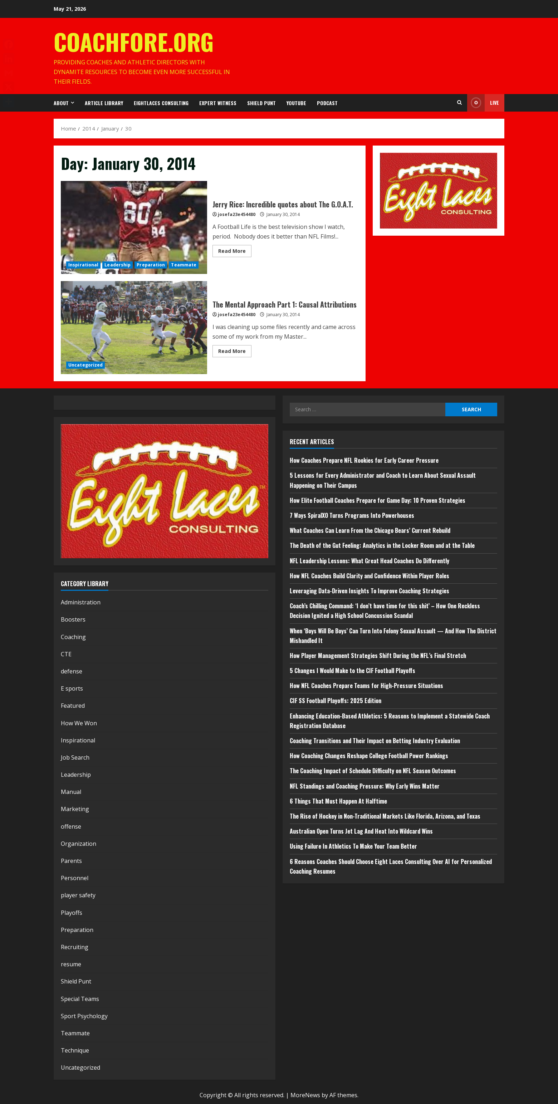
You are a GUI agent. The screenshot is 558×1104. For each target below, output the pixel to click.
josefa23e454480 (236, 214)
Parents (71, 861)
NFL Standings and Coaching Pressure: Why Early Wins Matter (365, 786)
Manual (71, 792)
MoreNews (305, 1095)
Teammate (183, 265)
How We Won (79, 723)
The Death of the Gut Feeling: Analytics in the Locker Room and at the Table (382, 545)
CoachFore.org (134, 41)
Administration (81, 602)
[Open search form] (459, 102)
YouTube (296, 103)
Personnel (74, 878)
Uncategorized (85, 365)
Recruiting (74, 947)
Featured (73, 706)
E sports (72, 688)
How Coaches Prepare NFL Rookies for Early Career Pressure (364, 460)
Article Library (104, 103)
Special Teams (80, 999)
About (61, 103)
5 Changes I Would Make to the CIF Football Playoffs (352, 670)
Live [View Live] (483, 103)
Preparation (151, 265)
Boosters (73, 619)
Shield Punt (261, 103)
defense (71, 671)
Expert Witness (217, 103)
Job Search (75, 757)
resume (71, 964)
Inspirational (83, 265)
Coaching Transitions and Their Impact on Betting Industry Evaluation (375, 740)
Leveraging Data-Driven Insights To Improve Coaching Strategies (369, 591)
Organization (78, 844)
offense (71, 826)
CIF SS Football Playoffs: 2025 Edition (335, 700)
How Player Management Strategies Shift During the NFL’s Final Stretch (378, 655)
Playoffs (71, 913)
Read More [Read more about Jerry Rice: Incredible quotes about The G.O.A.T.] (234, 252)
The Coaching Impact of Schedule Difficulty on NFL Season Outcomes (373, 770)
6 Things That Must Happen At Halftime (338, 801)
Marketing (75, 809)
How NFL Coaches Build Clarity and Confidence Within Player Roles (369, 575)
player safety (78, 895)
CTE (66, 654)
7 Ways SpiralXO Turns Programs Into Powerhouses (353, 515)
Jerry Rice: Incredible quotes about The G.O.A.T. (134, 227)
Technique (75, 1050)
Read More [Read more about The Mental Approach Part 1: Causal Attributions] (234, 352)
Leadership (117, 265)
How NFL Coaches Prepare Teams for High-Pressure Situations (366, 685)
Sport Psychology (84, 1016)
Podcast (327, 103)
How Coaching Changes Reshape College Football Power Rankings (369, 755)
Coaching (73, 637)
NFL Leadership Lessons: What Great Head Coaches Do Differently (369, 560)
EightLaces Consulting (161, 103)
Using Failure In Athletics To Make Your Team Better (353, 846)
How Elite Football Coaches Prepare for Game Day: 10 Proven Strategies (377, 500)
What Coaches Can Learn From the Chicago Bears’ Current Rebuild (370, 530)
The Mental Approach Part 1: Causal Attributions (134, 327)
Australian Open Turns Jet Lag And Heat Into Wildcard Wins (361, 831)
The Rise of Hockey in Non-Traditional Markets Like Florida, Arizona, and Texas (385, 816)
